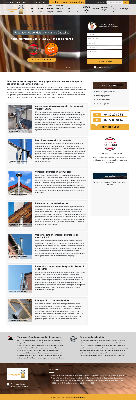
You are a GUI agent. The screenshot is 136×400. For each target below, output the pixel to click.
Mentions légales (79, 397)
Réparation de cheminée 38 (68, 9)
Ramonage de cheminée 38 (32, 9)
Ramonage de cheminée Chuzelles (98, 378)
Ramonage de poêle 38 (104, 9)
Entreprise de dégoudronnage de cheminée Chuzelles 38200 (74, 383)
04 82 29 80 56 (16, 2)
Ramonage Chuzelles (84, 380)
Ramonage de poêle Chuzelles (60, 375)
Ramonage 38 (96, 9)
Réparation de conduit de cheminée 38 (86, 9)
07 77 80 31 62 (36, 2)
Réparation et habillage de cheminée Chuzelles (72, 378)
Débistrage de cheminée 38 (113, 9)
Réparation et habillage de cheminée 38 (59, 9)
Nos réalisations (42, 60)
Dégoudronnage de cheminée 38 (125, 9)
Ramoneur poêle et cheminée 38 (41, 9)
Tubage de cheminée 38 (78, 9)
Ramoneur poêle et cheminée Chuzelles (83, 375)
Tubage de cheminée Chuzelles (67, 380)
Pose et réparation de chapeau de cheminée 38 (50, 9)
